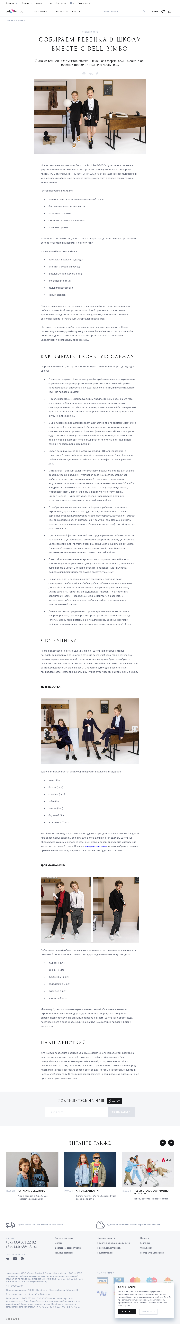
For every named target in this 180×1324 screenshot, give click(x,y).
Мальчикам (42, 11)
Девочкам (61, 11)
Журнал (19, 21)
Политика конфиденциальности (113, 1243)
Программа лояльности (109, 1247)
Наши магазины (105, 1252)
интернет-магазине (96, 846)
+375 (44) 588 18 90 (82, 3)
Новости (144, 1238)
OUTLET (77, 11)
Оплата (58, 1243)
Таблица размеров (64, 1252)
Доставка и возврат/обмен (68, 1247)
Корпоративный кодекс (152, 1252)
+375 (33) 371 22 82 (57, 3)
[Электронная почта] (76, 1112)
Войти (155, 11)
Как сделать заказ (64, 1238)
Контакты (145, 1243)
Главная (9, 21)
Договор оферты (106, 1238)
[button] (84, 74)
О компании (146, 1247)
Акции (39, 3)
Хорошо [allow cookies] (127, 1311)
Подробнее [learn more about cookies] (148, 1312)
